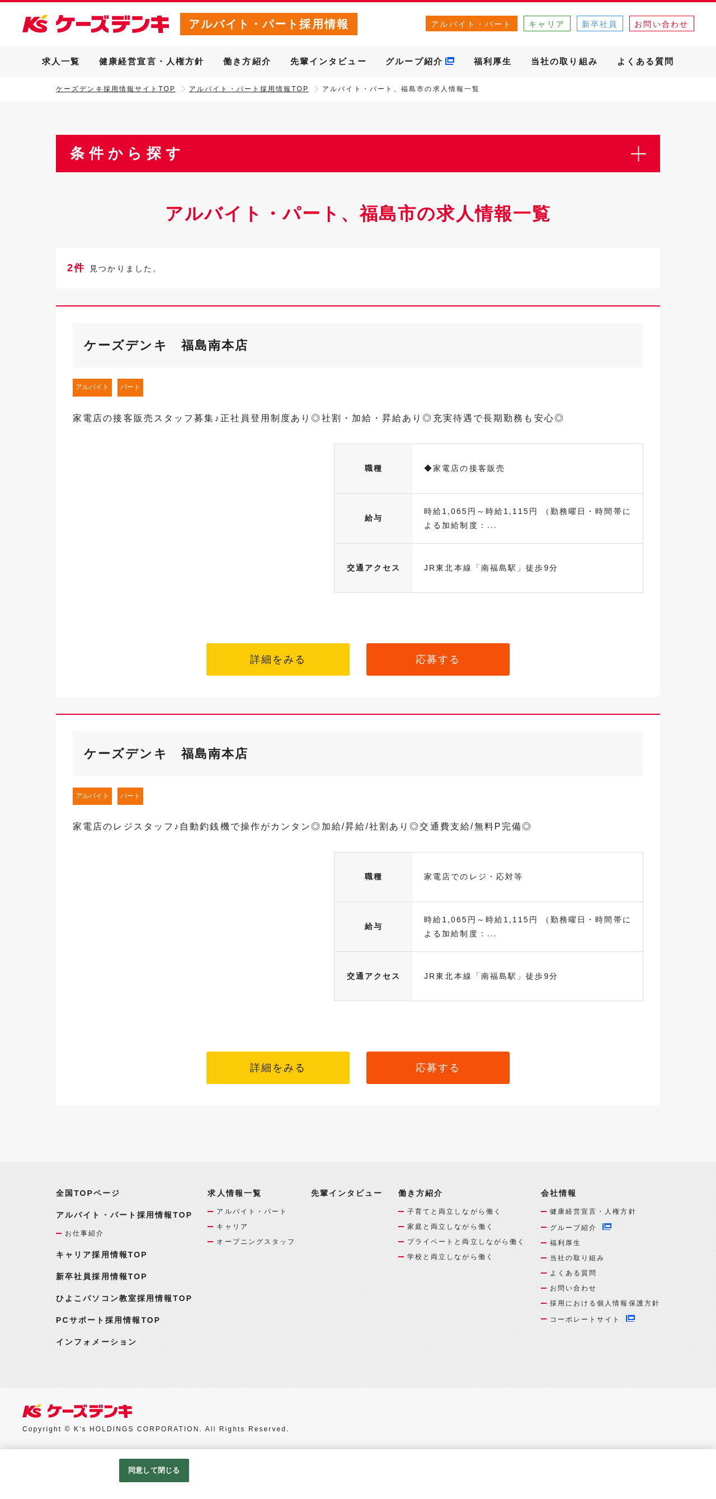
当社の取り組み (564, 61)
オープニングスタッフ (255, 1242)
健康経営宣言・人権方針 (151, 61)
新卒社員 (600, 24)
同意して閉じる (154, 1470)
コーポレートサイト (585, 1319)
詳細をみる (278, 659)
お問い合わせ (661, 24)
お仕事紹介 (85, 1233)
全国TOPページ (88, 1193)
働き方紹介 (247, 61)
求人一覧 (61, 61)
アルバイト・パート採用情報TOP (249, 89)
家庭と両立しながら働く (450, 1227)
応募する (438, 659)
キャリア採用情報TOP (102, 1254)
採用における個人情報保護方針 (605, 1303)
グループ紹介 (414, 61)
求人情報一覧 (235, 1193)
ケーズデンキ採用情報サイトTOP (116, 89)
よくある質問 (646, 61)
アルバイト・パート (471, 24)
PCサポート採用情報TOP (108, 1320)
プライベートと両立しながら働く (466, 1242)
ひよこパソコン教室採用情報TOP (124, 1298)
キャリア (546, 24)
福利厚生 (493, 61)
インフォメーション (96, 1341)
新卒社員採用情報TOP (102, 1276)
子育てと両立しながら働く (454, 1211)
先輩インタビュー (328, 61)
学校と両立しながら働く (450, 1257)
